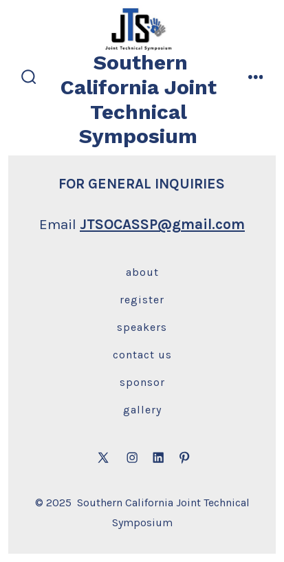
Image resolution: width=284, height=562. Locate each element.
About (142, 272)
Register (142, 299)
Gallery (142, 409)
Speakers (142, 327)
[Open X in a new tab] (103, 457)
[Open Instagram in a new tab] (132, 457)
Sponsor (142, 382)
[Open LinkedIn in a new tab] (158, 457)
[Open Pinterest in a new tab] (184, 457)
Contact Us (142, 354)
